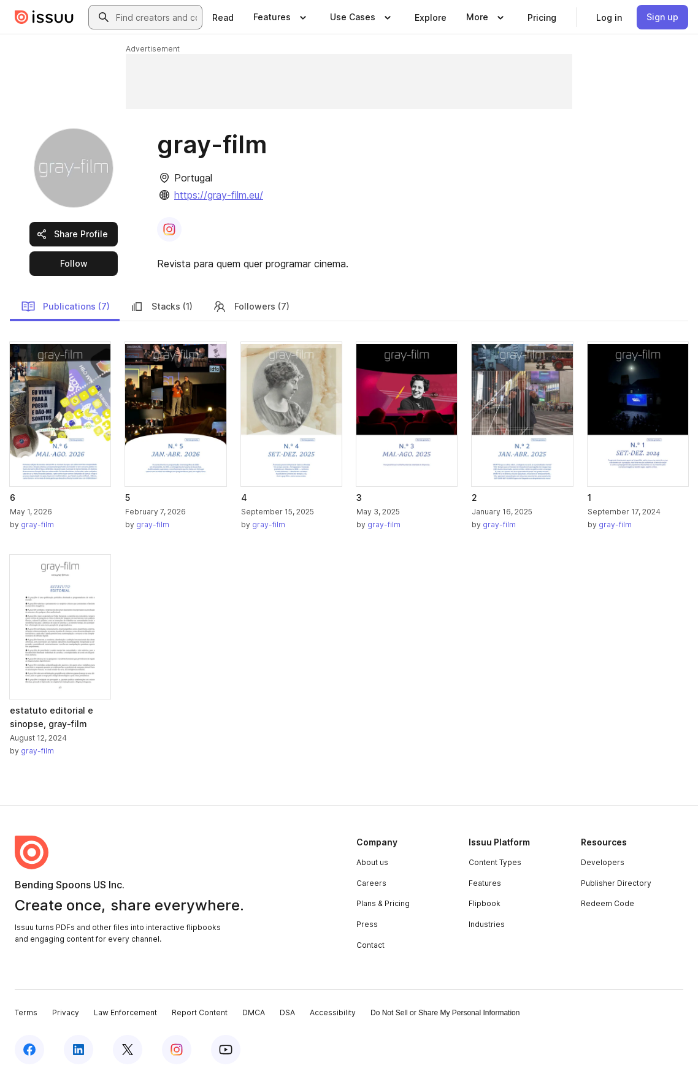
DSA (287, 1012)
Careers (371, 883)
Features (485, 883)
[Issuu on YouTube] (225, 1049)
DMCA (253, 1012)
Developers (602, 862)
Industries (487, 924)
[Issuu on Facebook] (29, 1049)
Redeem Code (607, 903)
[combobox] (156, 17)
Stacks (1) (161, 306)
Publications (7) (65, 306)
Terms (26, 1012)
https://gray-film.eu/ (218, 195)
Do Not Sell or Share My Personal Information (445, 1012)
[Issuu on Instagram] (176, 1049)
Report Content (200, 1012)
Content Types (495, 862)
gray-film (37, 524)
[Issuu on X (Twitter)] (127, 1049)
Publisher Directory (616, 883)
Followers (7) (251, 306)
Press (367, 924)
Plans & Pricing (383, 903)
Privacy (65, 1012)
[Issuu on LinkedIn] (78, 1049)
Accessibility (333, 1012)
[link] (223, 17)
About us (372, 862)
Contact (370, 945)
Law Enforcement (125, 1012)
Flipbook (484, 903)
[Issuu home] (44, 17)
